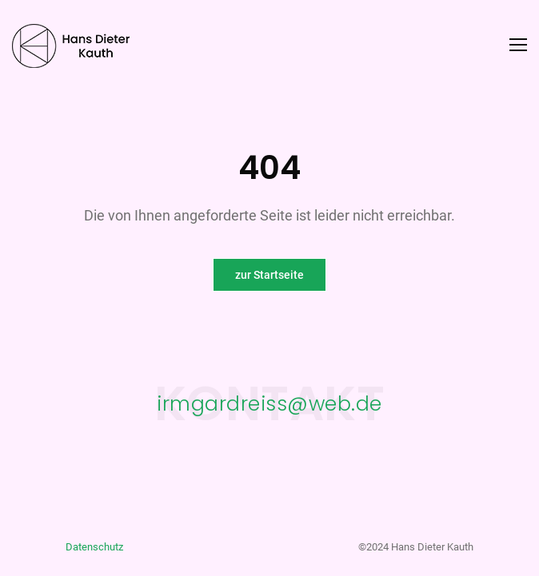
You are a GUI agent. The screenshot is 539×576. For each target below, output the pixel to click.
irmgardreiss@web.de (269, 403)
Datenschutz (94, 547)
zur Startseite (269, 274)
